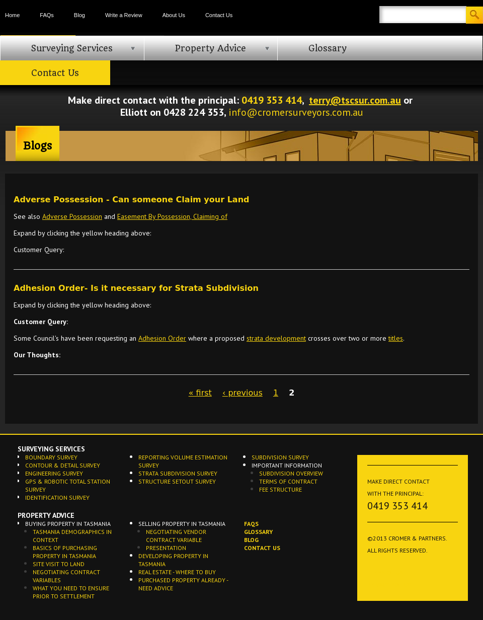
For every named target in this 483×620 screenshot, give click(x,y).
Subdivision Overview (291, 473)
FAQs (47, 15)
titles (395, 338)
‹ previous (242, 393)
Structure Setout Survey (177, 481)
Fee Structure (280, 489)
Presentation (166, 548)
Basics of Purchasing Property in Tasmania (65, 552)
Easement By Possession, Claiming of (172, 216)
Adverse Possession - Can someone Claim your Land (131, 199)
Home (12, 15)
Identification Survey (57, 497)
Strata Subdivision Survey (177, 473)
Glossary (327, 48)
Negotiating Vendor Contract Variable (176, 536)
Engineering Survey (54, 473)
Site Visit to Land (59, 564)
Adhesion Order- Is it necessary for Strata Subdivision (136, 288)
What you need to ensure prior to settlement (71, 592)
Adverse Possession (72, 216)
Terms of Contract (288, 481)
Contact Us (218, 15)
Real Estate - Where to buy (177, 572)
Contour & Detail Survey (62, 465)
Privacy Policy (389, 584)
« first (200, 393)
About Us (174, 15)
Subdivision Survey (280, 457)
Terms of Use (387, 572)
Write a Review (123, 15)
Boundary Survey (51, 457)
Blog (79, 15)
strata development (276, 338)
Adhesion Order (162, 338)
